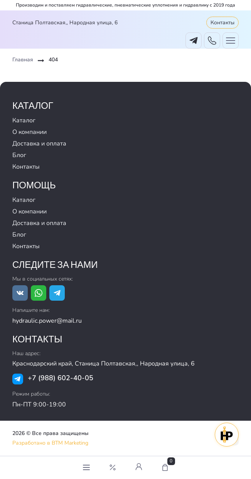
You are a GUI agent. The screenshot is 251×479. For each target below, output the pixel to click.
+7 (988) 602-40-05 (60, 378)
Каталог (23, 120)
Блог (19, 155)
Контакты (222, 22)
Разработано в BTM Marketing (50, 443)
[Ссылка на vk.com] (20, 293)
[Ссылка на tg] (57, 293)
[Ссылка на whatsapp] (38, 293)
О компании (29, 132)
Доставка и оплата (39, 143)
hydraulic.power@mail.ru (47, 321)
